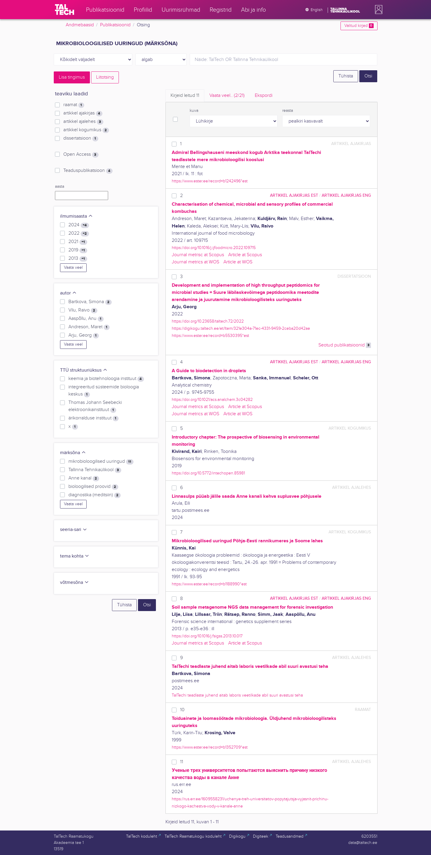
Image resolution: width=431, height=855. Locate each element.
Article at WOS (237, 262)
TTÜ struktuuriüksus (84, 370)
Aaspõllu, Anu (85, 319)
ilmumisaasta (76, 216)
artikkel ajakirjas (82, 113)
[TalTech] (64, 9)
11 (181, 762)
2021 (77, 242)
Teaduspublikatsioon (87, 171)
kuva (194, 110)
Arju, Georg (83, 335)
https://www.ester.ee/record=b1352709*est (210, 747)
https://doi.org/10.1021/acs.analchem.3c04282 (212, 399)
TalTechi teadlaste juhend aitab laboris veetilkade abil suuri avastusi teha (237, 695)
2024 (78, 225)
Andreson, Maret (88, 327)
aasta (59, 186)
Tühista (345, 76)
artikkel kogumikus (86, 130)
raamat (73, 105)
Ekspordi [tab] (263, 95)
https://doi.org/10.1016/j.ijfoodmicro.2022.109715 (214, 247)
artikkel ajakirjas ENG (346, 195)
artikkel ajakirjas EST (294, 195)
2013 (77, 259)
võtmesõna (74, 582)
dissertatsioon (80, 138)
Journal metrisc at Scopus (198, 255)
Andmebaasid (80, 25)
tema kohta (74, 556)
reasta (287, 110)
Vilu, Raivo (82, 310)
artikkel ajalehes (83, 122)
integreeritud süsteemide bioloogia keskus (103, 390)
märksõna (73, 453)
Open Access (80, 155)
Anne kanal (83, 478)
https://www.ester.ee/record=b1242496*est (210, 181)
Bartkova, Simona (89, 302)
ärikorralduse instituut (93, 418)
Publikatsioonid (115, 25)
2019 (77, 250)
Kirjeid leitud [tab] (185, 95)
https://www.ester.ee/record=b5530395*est (210, 335)
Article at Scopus (245, 255)
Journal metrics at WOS (195, 262)
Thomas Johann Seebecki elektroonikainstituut (95, 406)
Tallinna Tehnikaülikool (94, 470)
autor (68, 293)
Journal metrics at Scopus (198, 407)
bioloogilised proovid (93, 487)
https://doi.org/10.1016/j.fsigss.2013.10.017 (207, 636)
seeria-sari (73, 529)
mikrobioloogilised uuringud (100, 462)
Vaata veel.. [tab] (227, 95)
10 (182, 710)
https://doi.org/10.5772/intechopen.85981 (208, 473)
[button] (377, 9)
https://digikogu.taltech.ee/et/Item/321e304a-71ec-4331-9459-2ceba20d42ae (241, 328)
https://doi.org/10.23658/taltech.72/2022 (208, 321)
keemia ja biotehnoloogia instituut (106, 379)
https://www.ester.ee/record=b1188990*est (209, 584)
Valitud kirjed (358, 25)
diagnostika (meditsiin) (94, 495)
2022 (78, 233)
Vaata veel (73, 267)
